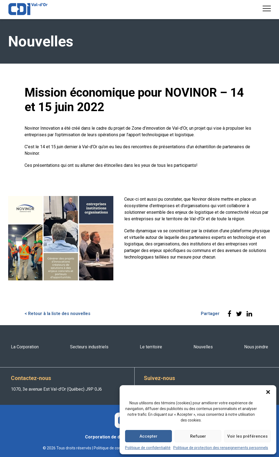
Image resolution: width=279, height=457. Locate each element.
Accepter (148, 436)
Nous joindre (256, 346)
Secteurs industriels (89, 346)
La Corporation (25, 346)
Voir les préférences (247, 436)
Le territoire (151, 346)
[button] (268, 392)
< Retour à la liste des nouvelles (57, 313)
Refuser (198, 436)
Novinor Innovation (42, 128)
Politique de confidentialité (148, 448)
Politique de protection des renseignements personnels (220, 448)
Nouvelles (203, 346)
